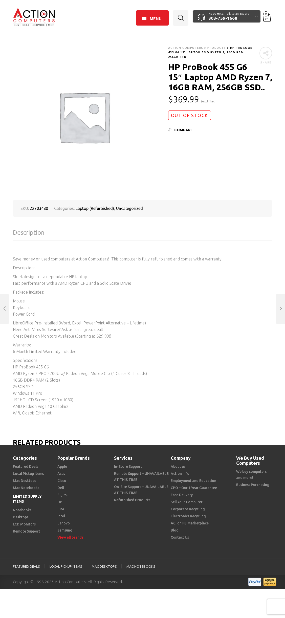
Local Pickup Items (28, 474)
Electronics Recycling (188, 516)
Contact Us (180, 537)
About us (178, 467)
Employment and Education (193, 481)
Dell (60, 488)
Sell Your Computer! (187, 502)
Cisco (61, 481)
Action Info (180, 474)
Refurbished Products (132, 500)
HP (59, 502)
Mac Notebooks (26, 488)
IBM (60, 509)
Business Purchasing (252, 485)
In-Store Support (128, 467)
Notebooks (22, 510)
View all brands (70, 537)
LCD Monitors (24, 524)
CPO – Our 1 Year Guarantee (194, 488)
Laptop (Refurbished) (95, 208)
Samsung (64, 530)
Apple (62, 467)
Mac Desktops (24, 481)
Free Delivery (182, 495)
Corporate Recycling (188, 509)
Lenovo (63, 523)
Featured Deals (25, 467)
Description (29, 232)
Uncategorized (129, 208)
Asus (61, 474)
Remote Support (26, 531)
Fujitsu (63, 495)
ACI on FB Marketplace (190, 523)
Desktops (20, 517)
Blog (175, 530)
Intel (61, 516)
